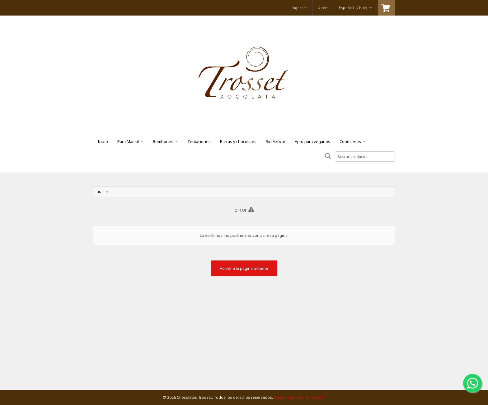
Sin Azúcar (275, 141)
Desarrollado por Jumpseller (299, 397)
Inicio (103, 141)
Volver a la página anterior (244, 268)
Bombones (163, 141)
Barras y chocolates (238, 141)
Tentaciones (199, 141)
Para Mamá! (128, 141)
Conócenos (350, 141)
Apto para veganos (312, 141)
